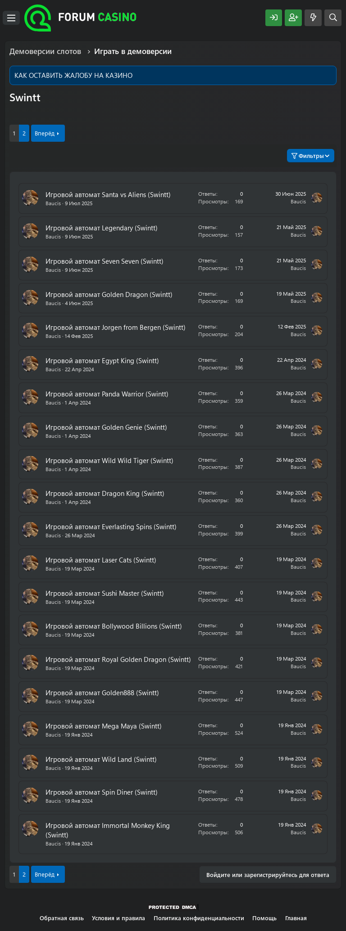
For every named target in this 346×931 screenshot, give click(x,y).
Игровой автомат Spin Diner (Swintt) (102, 791)
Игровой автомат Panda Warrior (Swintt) (107, 393)
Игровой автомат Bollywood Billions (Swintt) (114, 625)
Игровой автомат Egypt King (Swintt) (102, 360)
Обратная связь (62, 918)
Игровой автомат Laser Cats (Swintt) (101, 559)
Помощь (264, 918)
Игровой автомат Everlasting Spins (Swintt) (111, 526)
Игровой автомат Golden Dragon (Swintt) (109, 294)
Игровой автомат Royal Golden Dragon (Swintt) (118, 659)
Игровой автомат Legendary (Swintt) (102, 227)
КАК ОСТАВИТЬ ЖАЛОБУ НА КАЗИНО (73, 75)
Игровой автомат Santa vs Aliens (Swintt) (108, 194)
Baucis (53, 203)
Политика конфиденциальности (199, 918)
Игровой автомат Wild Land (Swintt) (101, 759)
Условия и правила (118, 918)
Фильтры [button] (307, 155)
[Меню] (11, 18)
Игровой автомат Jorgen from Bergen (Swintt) (116, 327)
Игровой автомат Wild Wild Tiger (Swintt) (109, 460)
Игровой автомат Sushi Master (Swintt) (105, 593)
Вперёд (45, 133)
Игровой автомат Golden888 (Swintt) (102, 692)
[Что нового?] (313, 17)
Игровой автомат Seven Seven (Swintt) (105, 260)
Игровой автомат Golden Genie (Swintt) (106, 427)
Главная (296, 918)
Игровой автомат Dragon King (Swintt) (105, 493)
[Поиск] (332, 17)
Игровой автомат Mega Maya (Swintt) (104, 725)
